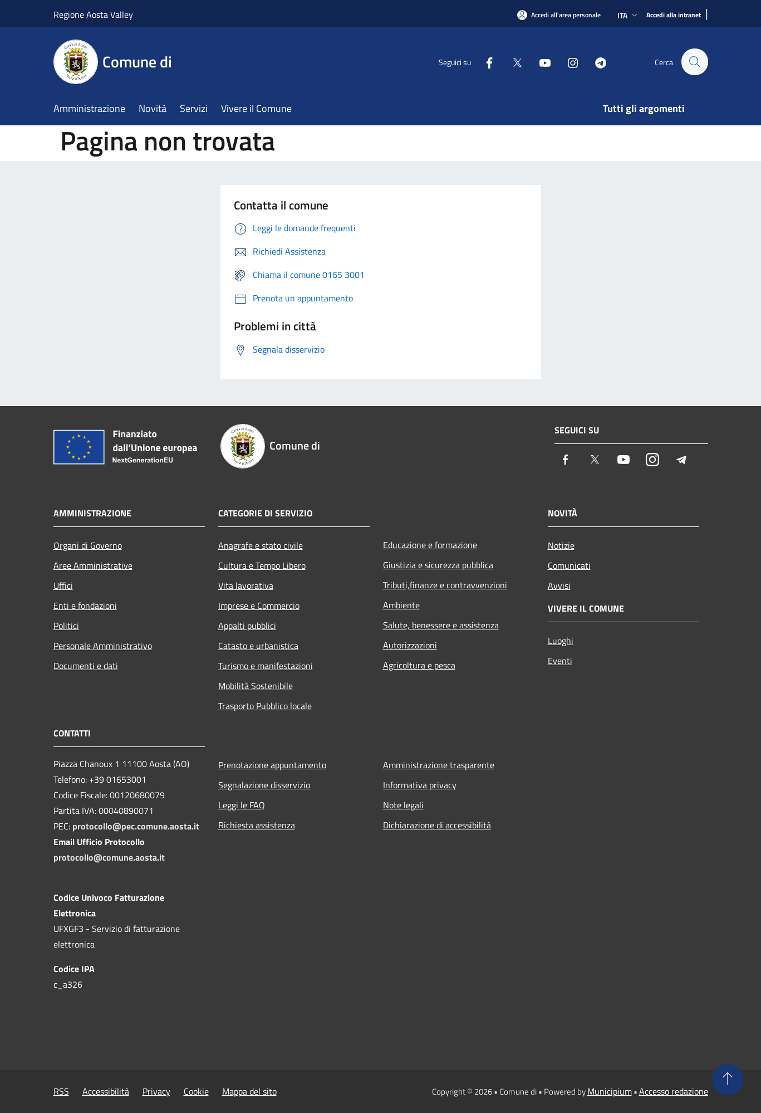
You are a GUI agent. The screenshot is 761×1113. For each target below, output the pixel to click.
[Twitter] (512, 61)
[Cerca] (694, 61)
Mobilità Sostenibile (255, 685)
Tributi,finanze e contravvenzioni (445, 585)
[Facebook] (484, 61)
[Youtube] (540, 61)
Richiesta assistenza (256, 825)
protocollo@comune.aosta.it (109, 857)
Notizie (561, 545)
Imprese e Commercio (259, 605)
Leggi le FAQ (241, 805)
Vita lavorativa (245, 585)
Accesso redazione (673, 1091)
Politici (66, 625)
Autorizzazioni (410, 645)
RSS (61, 1091)
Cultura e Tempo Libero (262, 565)
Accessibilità (105, 1091)
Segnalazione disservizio (264, 785)
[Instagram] (568, 61)
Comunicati (569, 565)
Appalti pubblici (247, 625)
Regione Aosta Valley (93, 14)
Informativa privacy (419, 785)
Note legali (403, 805)
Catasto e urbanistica (258, 645)
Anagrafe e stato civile (260, 545)
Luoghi (560, 640)
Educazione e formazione (430, 544)
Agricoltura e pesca (419, 665)
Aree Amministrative (92, 565)
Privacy (156, 1091)
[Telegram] (596, 61)
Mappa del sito (249, 1091)
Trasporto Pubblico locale (265, 705)
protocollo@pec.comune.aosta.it (135, 826)
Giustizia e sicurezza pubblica (438, 565)
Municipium (609, 1091)
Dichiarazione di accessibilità (437, 825)
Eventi (560, 660)
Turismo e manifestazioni (265, 665)
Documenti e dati (85, 665)
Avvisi (559, 585)
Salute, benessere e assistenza (441, 625)
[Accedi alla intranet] (673, 15)
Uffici (63, 585)
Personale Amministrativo (102, 645)
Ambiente (401, 605)
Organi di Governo (87, 545)
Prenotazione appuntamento (272, 765)
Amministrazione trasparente (438, 765)
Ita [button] (628, 15)
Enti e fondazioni (85, 605)
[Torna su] (727, 1079)
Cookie (196, 1091)
